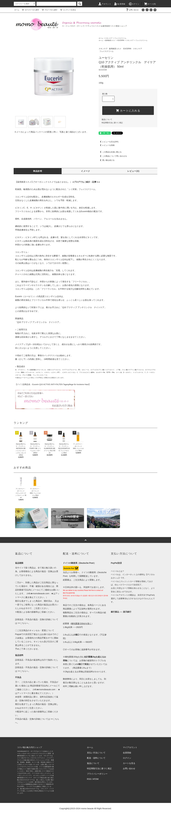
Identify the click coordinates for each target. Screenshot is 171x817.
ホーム (16, 10)
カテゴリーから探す (30, 10)
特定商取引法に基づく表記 (112, 123)
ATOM (96, 779)
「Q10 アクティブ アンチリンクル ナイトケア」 (83, 307)
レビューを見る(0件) (108, 142)
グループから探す (49, 10)
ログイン (133, 4)
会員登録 (119, 4)
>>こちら (21, 623)
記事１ (95, 182)
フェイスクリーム (120, 38)
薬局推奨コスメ (110, 40)
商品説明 (37, 171)
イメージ (85, 171)
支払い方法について (96, 752)
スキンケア (108, 38)
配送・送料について (96, 758)
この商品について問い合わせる (113, 156)
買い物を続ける (107, 160)
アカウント (104, 4)
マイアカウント (130, 747)
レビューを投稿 (107, 145)
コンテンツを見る (67, 10)
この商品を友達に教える (110, 152)
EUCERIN (120, 40)
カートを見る (129, 763)
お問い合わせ (132, 10)
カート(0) (150, 4)
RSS (89, 779)
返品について (107, 119)
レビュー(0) (133, 171)
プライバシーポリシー (97, 774)
